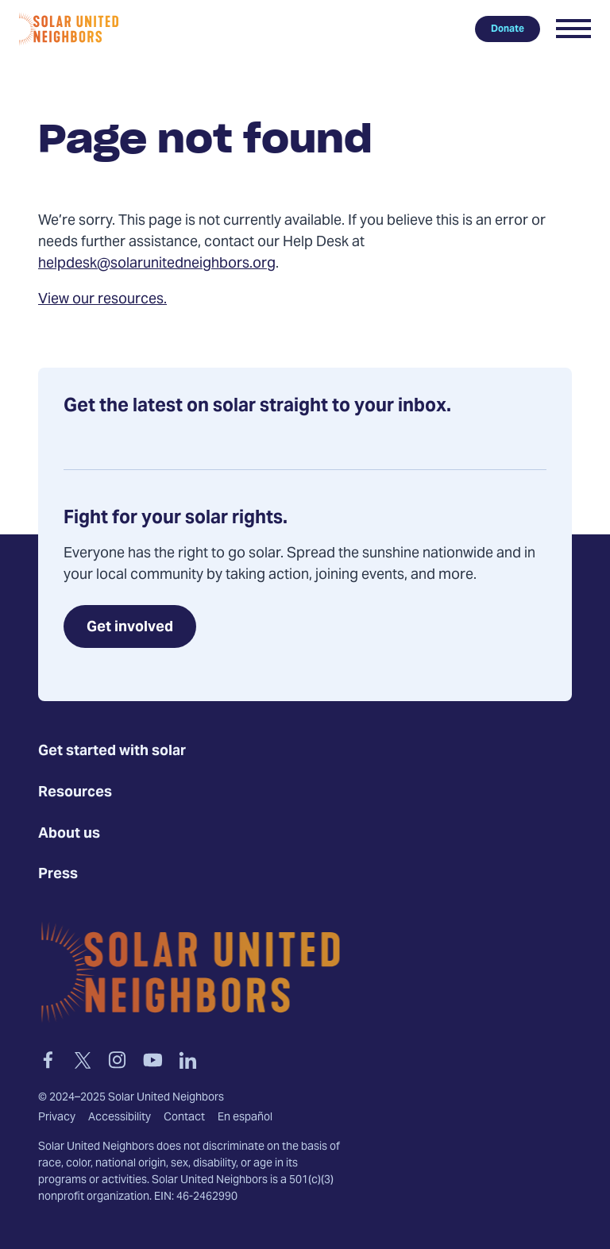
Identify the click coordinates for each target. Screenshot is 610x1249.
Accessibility (119, 1118)
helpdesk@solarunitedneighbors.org (157, 264)
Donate (507, 28)
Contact (184, 1118)
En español (245, 1118)
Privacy (56, 1118)
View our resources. (102, 299)
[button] (573, 28)
